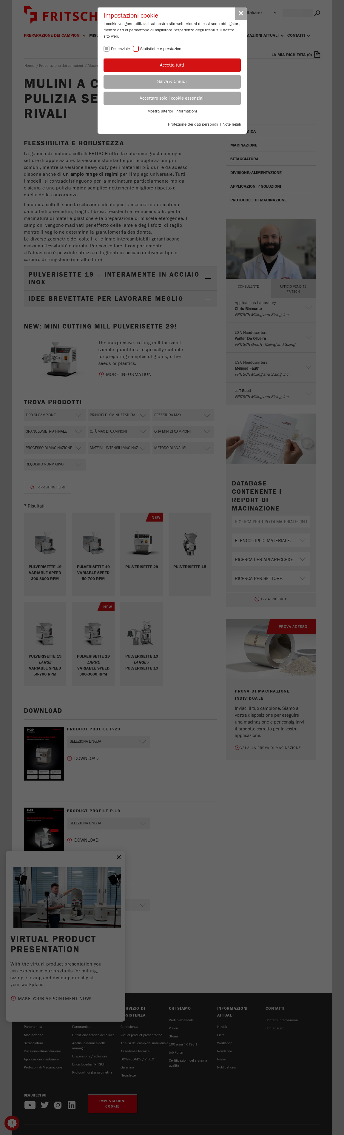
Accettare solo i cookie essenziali (172, 98)
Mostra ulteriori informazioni (172, 111)
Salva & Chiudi (172, 81)
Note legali (232, 124)
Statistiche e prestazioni (161, 49)
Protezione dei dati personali (193, 124)
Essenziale (120, 49)
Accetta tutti (172, 65)
